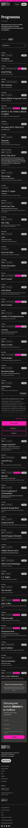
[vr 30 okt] (14, 445)
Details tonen (19, 418)
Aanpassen (14, 428)
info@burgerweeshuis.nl (7, 793)
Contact (3, 785)
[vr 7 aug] (14, 71)
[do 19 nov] (14, 536)
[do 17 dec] (14, 632)
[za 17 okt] (14, 386)
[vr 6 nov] (14, 508)
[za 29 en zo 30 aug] (14, 158)
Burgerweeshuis (5, 766)
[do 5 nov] (14, 492)
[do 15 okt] (14, 357)
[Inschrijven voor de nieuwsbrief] (14, 737)
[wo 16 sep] (14, 207)
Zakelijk (3, 776)
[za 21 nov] (14, 563)
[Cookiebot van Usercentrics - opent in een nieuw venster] (20, 393)
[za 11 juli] (14, 58)
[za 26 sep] (14, 265)
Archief (3, 771)
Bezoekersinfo (4, 768)
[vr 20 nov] (14, 550)
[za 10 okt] (14, 344)
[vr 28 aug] (14, 126)
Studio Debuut (9, 823)
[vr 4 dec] (14, 589)
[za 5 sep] (14, 176)
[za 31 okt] (14, 461)
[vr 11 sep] (14, 191)
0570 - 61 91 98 (4, 794)
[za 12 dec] (14, 617)
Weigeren (14, 433)
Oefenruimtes (4, 778)
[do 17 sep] (14, 222)
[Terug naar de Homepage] (5, 4)
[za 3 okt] (14, 315)
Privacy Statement (5, 807)
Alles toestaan (14, 423)
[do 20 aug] (14, 97)
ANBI (2, 815)
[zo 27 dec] (14, 661)
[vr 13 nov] (14, 522)
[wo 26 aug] (14, 112)
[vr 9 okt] (14, 330)
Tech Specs (4, 781)
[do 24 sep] (14, 237)
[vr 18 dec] (14, 647)
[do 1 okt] (14, 277)
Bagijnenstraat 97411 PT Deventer (5, 789)
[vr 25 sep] (14, 251)
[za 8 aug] (14, 84)
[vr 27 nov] (14, 576)
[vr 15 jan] (14, 675)
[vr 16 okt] (14, 371)
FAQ (2, 773)
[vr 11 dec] (14, 603)
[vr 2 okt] (14, 290)
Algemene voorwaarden (6, 817)
